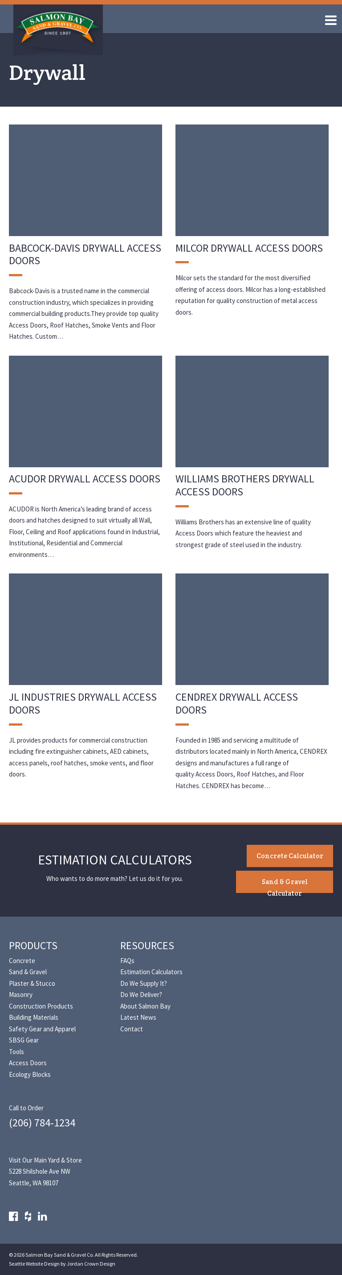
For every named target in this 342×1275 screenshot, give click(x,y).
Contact (131, 1029)
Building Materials (33, 1017)
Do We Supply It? (143, 983)
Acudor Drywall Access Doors (84, 479)
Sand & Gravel (28, 972)
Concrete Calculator (289, 855)
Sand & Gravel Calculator (285, 885)
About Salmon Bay (145, 1006)
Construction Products (41, 1006)
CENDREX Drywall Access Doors (236, 703)
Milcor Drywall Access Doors (249, 248)
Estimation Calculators (151, 972)
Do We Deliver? (141, 994)
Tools (16, 1051)
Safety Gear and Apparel (42, 1029)
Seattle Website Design (34, 1263)
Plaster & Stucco (32, 983)
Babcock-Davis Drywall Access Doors (85, 254)
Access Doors (28, 1063)
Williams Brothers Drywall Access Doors (244, 485)
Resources (147, 945)
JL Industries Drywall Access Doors (83, 703)
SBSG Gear (24, 1040)
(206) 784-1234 (42, 1123)
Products (33, 945)
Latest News (138, 1017)
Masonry (21, 994)
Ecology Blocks (30, 1074)
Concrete (22, 960)
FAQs (127, 960)
